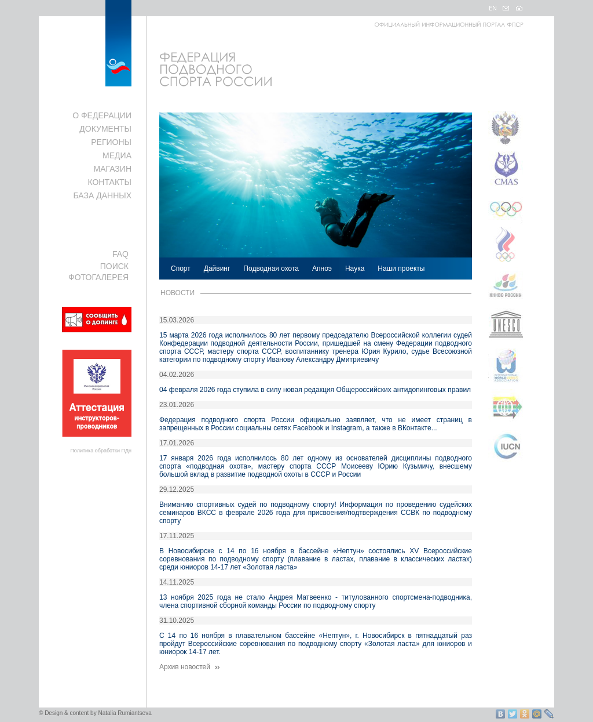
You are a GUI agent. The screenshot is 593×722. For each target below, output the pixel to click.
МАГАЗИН (112, 168)
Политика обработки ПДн (100, 450)
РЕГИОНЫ (111, 142)
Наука (354, 268)
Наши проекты (401, 268)
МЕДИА (117, 155)
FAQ (120, 254)
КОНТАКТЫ (109, 182)
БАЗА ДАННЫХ (102, 195)
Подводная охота (271, 268)
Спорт (181, 268)
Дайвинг (217, 268)
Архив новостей (190, 667)
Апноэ (322, 268)
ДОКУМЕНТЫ (105, 128)
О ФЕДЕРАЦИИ (101, 115)
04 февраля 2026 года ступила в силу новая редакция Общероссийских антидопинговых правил (315, 390)
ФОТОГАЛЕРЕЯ (98, 277)
